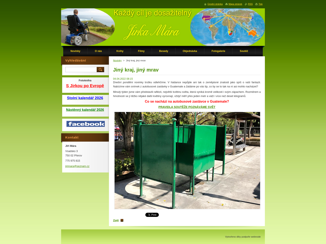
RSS (250, 4)
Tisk (260, 4)
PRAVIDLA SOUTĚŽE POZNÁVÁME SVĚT (186, 107)
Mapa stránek (235, 4)
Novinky (117, 60)
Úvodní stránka (215, 4)
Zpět (116, 220)
